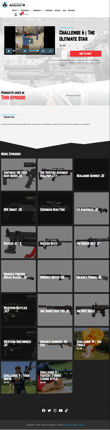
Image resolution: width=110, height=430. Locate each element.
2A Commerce (68, 425)
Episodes (63, 27)
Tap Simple (80, 425)
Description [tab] (9, 117)
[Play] (29, 41)
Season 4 (71, 27)
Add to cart (85, 53)
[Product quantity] (64, 55)
